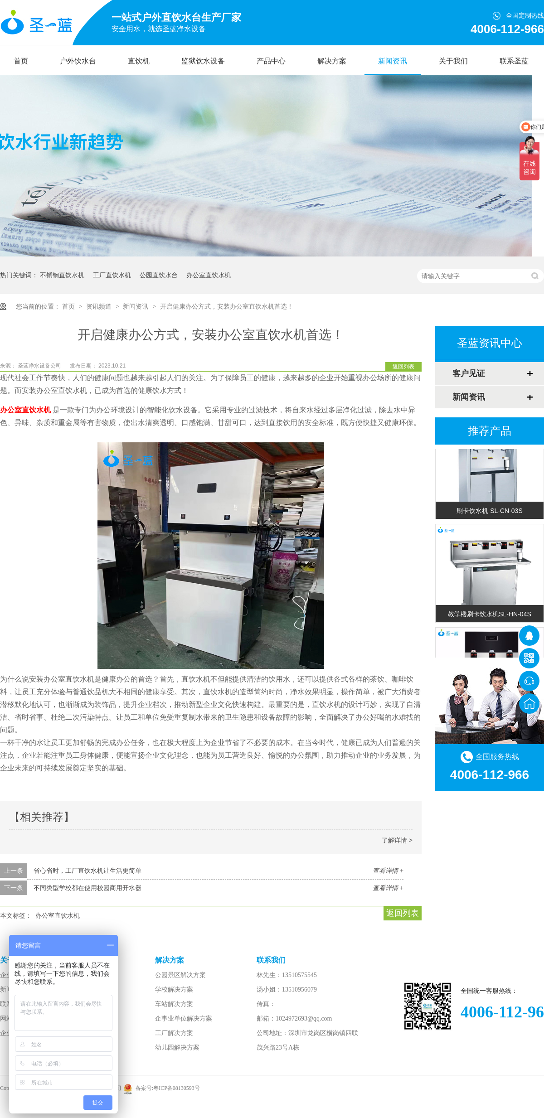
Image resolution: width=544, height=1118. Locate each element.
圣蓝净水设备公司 (40, 366)
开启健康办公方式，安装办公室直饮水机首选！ (226, 306)
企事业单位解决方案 (183, 1018)
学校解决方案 (174, 989)
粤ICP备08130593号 (176, 1088)
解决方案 (331, 61)
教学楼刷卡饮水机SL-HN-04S (489, 615)
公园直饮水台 (159, 275)
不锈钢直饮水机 (62, 275)
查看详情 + (388, 870)
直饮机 (139, 61)
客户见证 (468, 373)
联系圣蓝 (514, 61)
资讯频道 (99, 306)
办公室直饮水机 (208, 275)
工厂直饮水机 (112, 275)
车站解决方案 (174, 1004)
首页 (21, 61)
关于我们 (453, 61)
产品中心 (271, 61)
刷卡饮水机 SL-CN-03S (489, 512)
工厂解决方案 (174, 1033)
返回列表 (403, 366)
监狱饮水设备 (203, 61)
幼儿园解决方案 (177, 1047)
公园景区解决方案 (180, 975)
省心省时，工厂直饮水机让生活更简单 (87, 870)
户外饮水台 (78, 61)
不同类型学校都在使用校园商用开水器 (87, 887)
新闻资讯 (392, 61)
